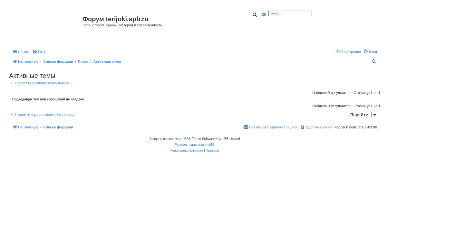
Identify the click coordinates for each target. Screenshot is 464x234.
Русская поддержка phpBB (194, 144)
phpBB (183, 139)
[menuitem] (38, 52)
